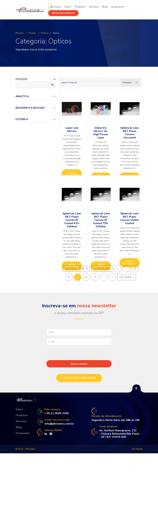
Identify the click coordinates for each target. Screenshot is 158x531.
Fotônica (22, 119)
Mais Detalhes (71, 174)
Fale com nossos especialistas (79, 377)
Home (54, 6)
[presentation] (79, 357)
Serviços (94, 6)
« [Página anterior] (117, 268)
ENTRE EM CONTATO (63, 13)
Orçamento (117, 6)
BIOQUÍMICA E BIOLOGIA (30, 107)
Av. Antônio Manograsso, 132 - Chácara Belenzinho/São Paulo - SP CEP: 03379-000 (119, 434)
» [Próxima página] (112, 277)
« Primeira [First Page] (101, 268)
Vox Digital (137, 449)
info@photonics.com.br (59, 423)
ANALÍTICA (22, 96)
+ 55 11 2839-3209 (56, 413)
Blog (105, 6)
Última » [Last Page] (127, 277)
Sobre (67, 6)
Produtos (80, 6)
